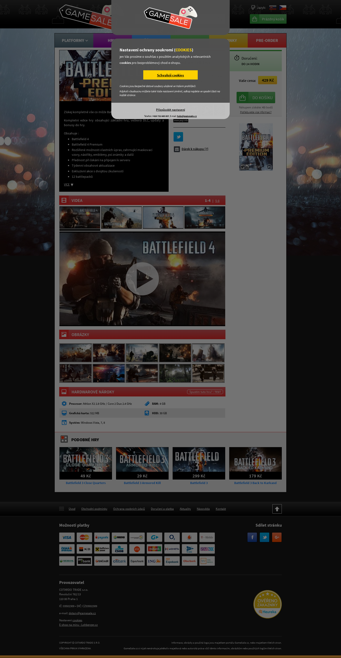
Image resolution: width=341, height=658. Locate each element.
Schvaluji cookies (170, 75)
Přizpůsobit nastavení (170, 109)
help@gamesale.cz (187, 116)
